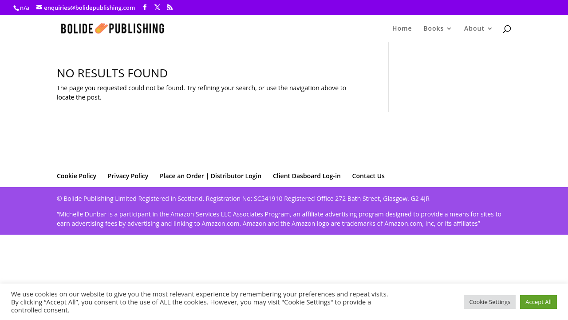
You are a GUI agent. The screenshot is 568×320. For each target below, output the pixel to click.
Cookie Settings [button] (489, 302)
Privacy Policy (128, 176)
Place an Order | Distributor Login (210, 176)
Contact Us (368, 176)
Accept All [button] (538, 302)
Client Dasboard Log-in (307, 176)
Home (402, 28)
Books (433, 28)
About (474, 28)
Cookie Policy (76, 176)
